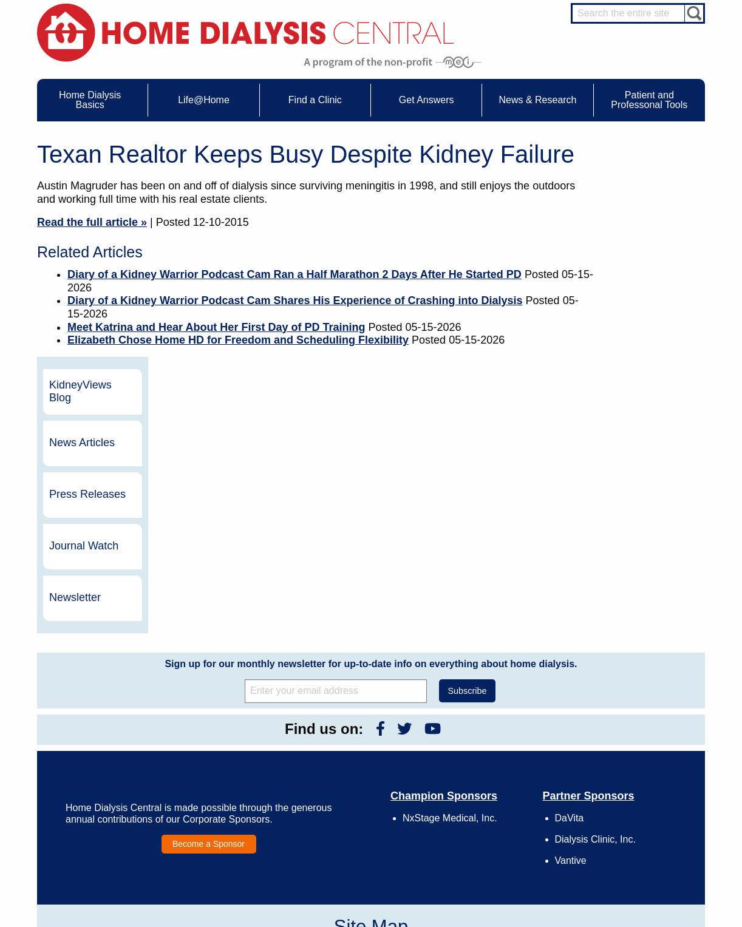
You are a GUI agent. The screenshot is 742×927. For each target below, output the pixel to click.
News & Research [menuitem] (537, 100)
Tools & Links (90, 824)
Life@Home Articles (232, 780)
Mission (475, 813)
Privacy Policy (485, 824)
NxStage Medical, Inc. (450, 602)
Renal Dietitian (632, 788)
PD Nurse (624, 777)
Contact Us (481, 746)
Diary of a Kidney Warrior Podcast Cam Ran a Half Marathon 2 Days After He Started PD (294, 274)
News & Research (352, 730)
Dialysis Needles (227, 768)
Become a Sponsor (208, 628)
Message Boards (613, 730)
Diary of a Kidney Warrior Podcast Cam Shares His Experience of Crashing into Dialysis (295, 300)
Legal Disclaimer (490, 780)
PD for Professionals (641, 873)
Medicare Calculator (101, 802)
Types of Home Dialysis (107, 780)
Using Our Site (486, 802)
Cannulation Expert (639, 755)
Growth (474, 768)
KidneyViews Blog (637, 175)
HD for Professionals (641, 851)
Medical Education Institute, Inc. (407, 921)
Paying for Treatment (103, 813)
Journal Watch (640, 330)
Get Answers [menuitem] (426, 100)
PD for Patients (633, 862)
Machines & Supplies (103, 791)
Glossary (477, 836)
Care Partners (223, 746)
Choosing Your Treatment (241, 757)
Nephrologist (628, 766)
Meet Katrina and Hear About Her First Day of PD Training (216, 327)
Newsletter (632, 382)
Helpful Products (227, 813)
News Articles (639, 227)
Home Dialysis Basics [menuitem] (90, 100)
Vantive (571, 645)
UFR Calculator (94, 746)
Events (343, 746)
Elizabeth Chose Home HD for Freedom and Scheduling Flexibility (238, 340)
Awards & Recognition (498, 757)
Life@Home (208, 730)
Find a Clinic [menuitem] (315, 100)
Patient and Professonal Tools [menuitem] (649, 100)
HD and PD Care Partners (635, 823)
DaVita (569, 602)
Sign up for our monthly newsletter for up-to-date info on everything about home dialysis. (371, 448)
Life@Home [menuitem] (204, 100)
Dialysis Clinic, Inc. (595, 624)
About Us (464, 730)
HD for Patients (633, 839)
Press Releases (644, 279)
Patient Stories (224, 791)
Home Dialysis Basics (100, 730)
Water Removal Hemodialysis (117, 757)
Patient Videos (223, 802)
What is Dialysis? (96, 768)
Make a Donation (490, 791)
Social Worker (630, 800)
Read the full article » (92, 222)
